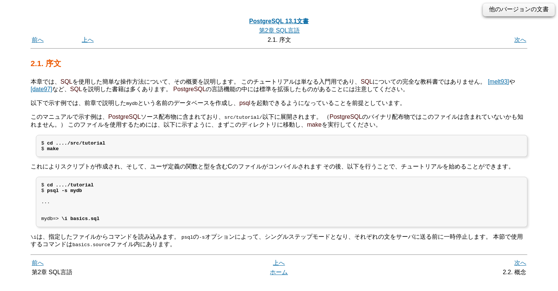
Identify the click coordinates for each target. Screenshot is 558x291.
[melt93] (498, 81)
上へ (88, 40)
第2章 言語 (279, 30)
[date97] (41, 89)
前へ (38, 40)
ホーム (279, 282)
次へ (520, 40)
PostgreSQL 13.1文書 (279, 21)
